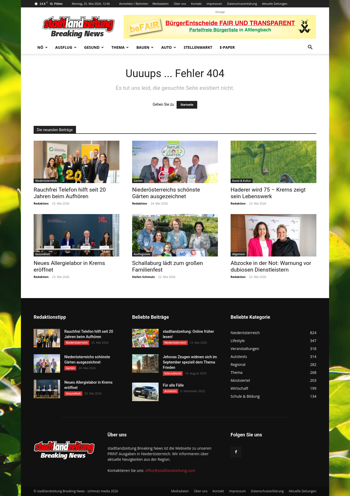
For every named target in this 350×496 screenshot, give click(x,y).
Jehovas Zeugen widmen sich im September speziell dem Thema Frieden (190, 362)
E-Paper (227, 47)
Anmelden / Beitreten (133, 4)
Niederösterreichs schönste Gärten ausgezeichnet (166, 193)
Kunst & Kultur (241, 181)
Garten (138, 181)
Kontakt (196, 4)
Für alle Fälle (173, 385)
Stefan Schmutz (143, 277)
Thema (120, 47)
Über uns (180, 4)
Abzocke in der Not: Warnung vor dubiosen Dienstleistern (271, 266)
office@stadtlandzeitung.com (170, 470)
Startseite (187, 105)
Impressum (214, 4)
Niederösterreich (46, 181)
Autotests (170, 391)
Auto (168, 47)
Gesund (94, 47)
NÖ (42, 47)
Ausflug (66, 47)
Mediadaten (160, 4)
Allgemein (238, 254)
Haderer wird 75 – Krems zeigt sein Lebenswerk (268, 193)
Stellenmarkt (198, 47)
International (172, 373)
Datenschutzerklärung (242, 4)
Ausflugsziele (142, 254)
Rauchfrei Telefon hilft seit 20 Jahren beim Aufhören (70, 193)
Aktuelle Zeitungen (275, 4)
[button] (310, 47)
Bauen (145, 47)
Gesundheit (42, 254)
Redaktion (41, 203)
